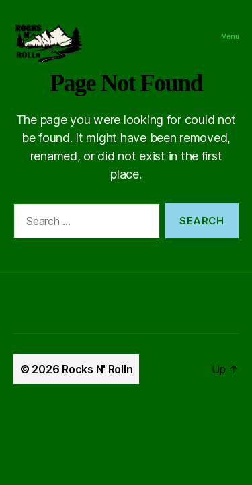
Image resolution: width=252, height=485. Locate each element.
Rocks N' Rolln (97, 369)
